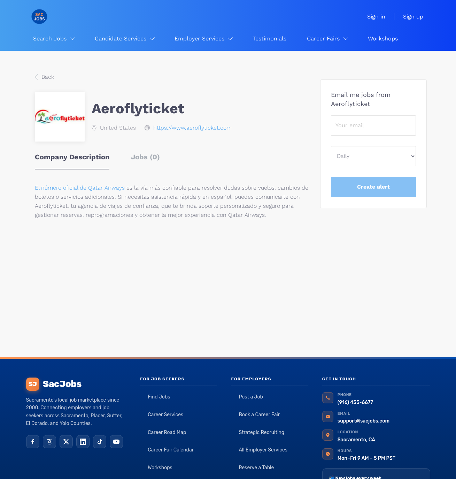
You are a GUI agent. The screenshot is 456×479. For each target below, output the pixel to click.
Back (47, 77)
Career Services (165, 415)
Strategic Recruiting (261, 432)
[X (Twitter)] (66, 441)
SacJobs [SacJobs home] (54, 384)
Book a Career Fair (259, 415)
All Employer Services (263, 450)
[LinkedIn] (83, 441)
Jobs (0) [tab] (145, 157)
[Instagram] (49, 441)
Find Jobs (159, 397)
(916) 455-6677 (355, 402)
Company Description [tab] (72, 157)
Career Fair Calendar (171, 450)
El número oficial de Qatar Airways (80, 187)
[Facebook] (32, 441)
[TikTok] (99, 441)
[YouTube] (116, 441)
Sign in (376, 16)
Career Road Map (167, 432)
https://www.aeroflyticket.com (192, 127)
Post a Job (251, 397)
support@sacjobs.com (363, 421)
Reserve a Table (256, 468)
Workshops (160, 468)
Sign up (413, 16)
